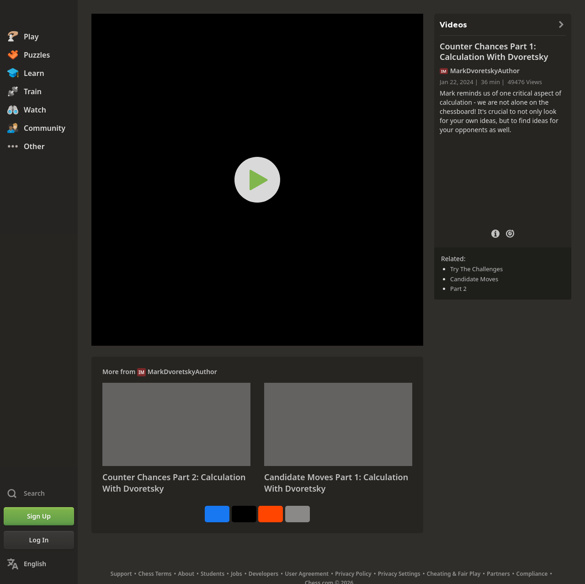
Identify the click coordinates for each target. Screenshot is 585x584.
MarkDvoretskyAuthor (182, 371)
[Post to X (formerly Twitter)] (244, 514)
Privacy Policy (353, 574)
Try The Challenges (476, 269)
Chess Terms (155, 574)
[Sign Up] (39, 516)
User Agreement (307, 574)
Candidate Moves (474, 279)
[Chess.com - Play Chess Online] (39, 15)
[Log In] (39, 540)
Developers (264, 574)
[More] (297, 514)
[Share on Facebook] (217, 514)
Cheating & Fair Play (454, 574)
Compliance (532, 574)
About (186, 574)
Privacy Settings (399, 574)
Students (212, 574)
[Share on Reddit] (270, 514)
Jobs (236, 574)
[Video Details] (495, 232)
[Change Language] (39, 564)
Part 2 (458, 288)
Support (121, 574)
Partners (498, 574)
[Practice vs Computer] (510, 233)
